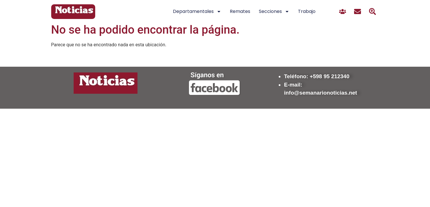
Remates (240, 11)
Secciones (274, 11)
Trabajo (307, 11)
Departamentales (197, 11)
